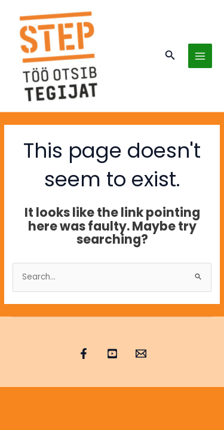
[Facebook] (83, 353)
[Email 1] (141, 353)
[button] (170, 56)
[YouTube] (112, 353)
